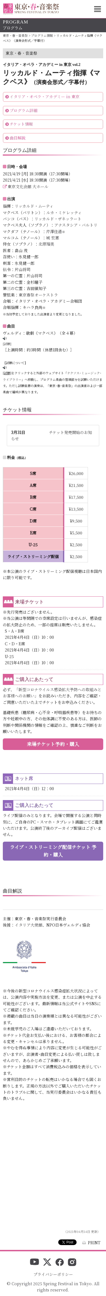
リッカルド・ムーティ (34, 206)
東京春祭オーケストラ (38, 295)
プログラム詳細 (23, 110)
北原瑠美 (46, 244)
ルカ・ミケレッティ (64, 212)
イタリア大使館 (28, 925)
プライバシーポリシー (53, 1274)
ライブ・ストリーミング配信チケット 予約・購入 (53, 851)
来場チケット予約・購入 (53, 744)
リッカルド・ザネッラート (57, 219)
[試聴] (7, 343)
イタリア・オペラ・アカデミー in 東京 (44, 96)
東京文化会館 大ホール (28, 186)
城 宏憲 (52, 237)
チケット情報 (21, 124)
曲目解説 (17, 138)
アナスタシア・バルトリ (76, 225)
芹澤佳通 (54, 231)
